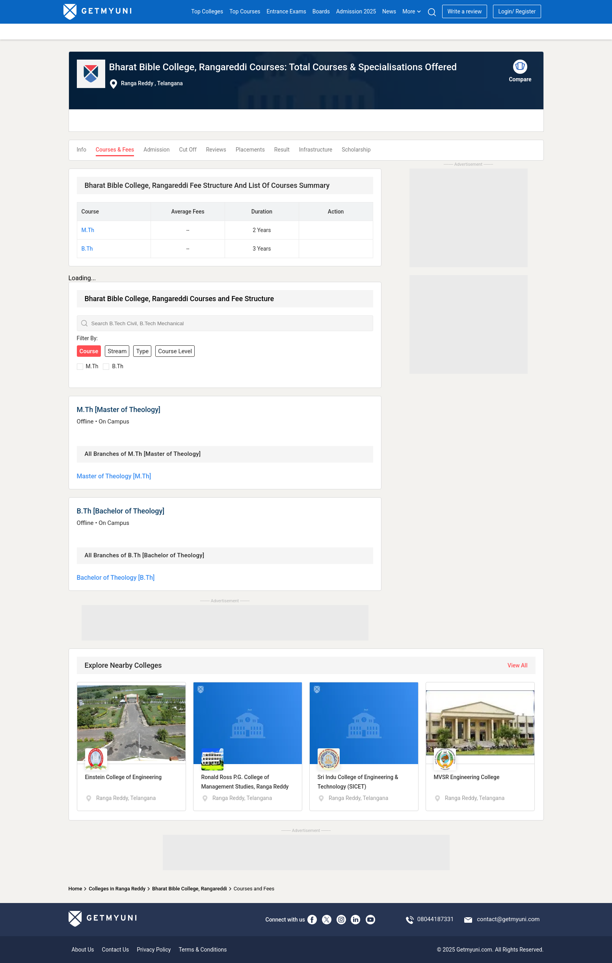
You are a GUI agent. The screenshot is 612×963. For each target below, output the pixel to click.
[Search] (432, 12)
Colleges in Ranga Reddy (117, 889)
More (411, 11)
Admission (156, 149)
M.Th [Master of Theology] (118, 409)
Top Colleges (207, 11)
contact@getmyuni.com (508, 919)
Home (75, 889)
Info (81, 149)
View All (517, 665)
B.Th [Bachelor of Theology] (121, 511)
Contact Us (115, 949)
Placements (250, 149)
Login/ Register (517, 11)
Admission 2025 (356, 11)
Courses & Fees (115, 149)
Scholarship (356, 149)
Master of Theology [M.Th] (114, 476)
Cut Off (188, 149)
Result (282, 149)
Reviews (216, 149)
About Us (83, 949)
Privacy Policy (154, 949)
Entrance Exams (286, 11)
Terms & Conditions (203, 949)
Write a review (464, 11)
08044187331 (435, 919)
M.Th (88, 230)
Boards (321, 11)
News (389, 11)
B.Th (87, 248)
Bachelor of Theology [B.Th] (116, 577)
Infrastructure (315, 149)
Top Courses (244, 11)
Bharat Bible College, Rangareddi (189, 889)
